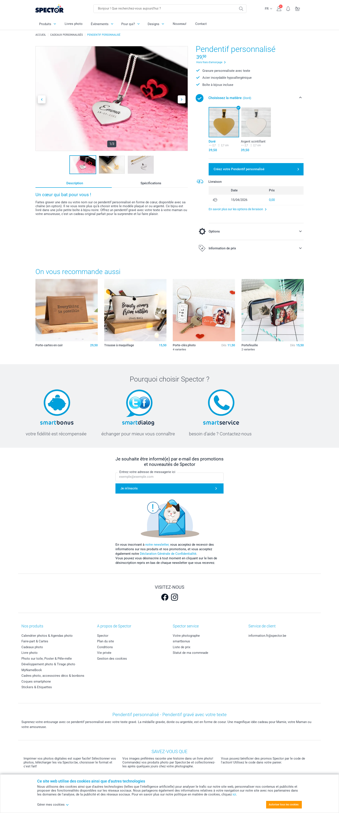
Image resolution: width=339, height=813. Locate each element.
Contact (201, 24)
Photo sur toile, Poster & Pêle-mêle (46, 659)
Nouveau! (179, 24)
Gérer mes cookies (53, 805)
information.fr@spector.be (267, 636)
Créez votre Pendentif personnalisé (239, 169)
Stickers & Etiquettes (36, 687)
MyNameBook (31, 670)
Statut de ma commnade (190, 653)
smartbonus (181, 641)
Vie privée (104, 653)
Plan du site (105, 641)
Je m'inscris (129, 488)
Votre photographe (186, 636)
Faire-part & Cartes (34, 641)
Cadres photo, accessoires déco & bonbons (52, 676)
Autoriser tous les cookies (284, 804)
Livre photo (29, 653)
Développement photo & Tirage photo (48, 664)
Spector (102, 636)
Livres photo (74, 24)
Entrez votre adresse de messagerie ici (147, 472)
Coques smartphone (36, 681)
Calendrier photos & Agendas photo (47, 636)
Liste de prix (181, 647)
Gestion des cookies (112, 659)
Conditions (105, 647)
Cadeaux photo (32, 647)
